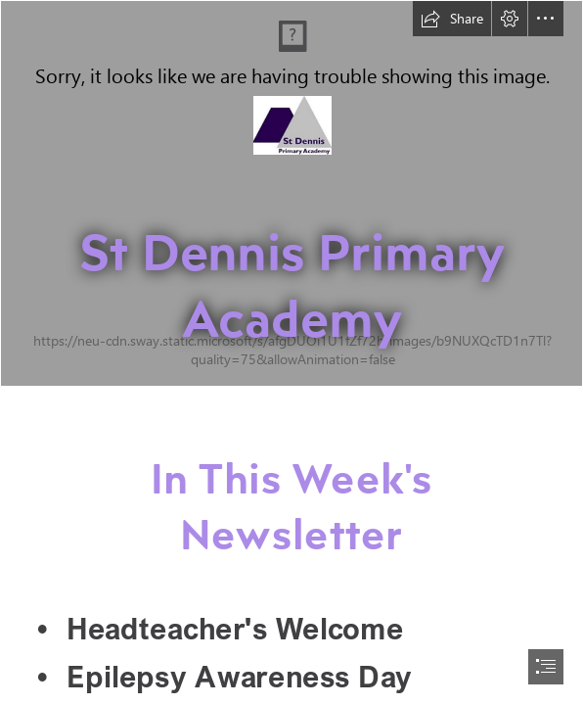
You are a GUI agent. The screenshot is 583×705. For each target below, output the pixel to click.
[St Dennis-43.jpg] (291, 193)
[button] (452, 18)
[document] (291, 352)
